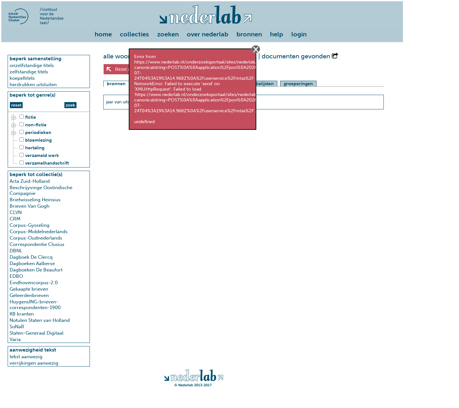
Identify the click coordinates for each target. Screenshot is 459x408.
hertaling (31, 148)
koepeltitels (22, 78)
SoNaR (17, 327)
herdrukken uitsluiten (33, 84)
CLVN (16, 212)
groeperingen (298, 83)
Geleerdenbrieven (29, 295)
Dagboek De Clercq (31, 257)
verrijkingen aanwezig (34, 363)
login (299, 34)
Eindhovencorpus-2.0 (34, 283)
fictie (27, 117)
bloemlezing (35, 140)
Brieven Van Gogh (29, 206)
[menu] (202, 33)
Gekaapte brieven (29, 289)
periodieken (34, 133)
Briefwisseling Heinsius (35, 200)
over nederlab (207, 34)
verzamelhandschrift (43, 163)
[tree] (49, 140)
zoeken (168, 34)
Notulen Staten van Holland (40, 320)
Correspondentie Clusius (37, 244)
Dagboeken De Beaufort (36, 270)
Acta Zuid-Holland (30, 181)
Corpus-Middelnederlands (39, 231)
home (103, 34)
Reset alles (126, 69)
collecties (134, 34)
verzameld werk (38, 155)
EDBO (16, 276)
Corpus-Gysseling (29, 225)
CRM (15, 219)
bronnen (249, 34)
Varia (15, 339)
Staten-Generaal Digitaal (36, 333)
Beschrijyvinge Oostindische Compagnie (41, 190)
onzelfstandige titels (32, 65)
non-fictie (32, 125)
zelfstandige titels (29, 72)
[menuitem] (105, 35)
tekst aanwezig (26, 357)
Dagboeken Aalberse (32, 263)
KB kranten (22, 314)
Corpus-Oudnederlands (36, 238)
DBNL (16, 251)
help (276, 34)
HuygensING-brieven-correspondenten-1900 (35, 304)
